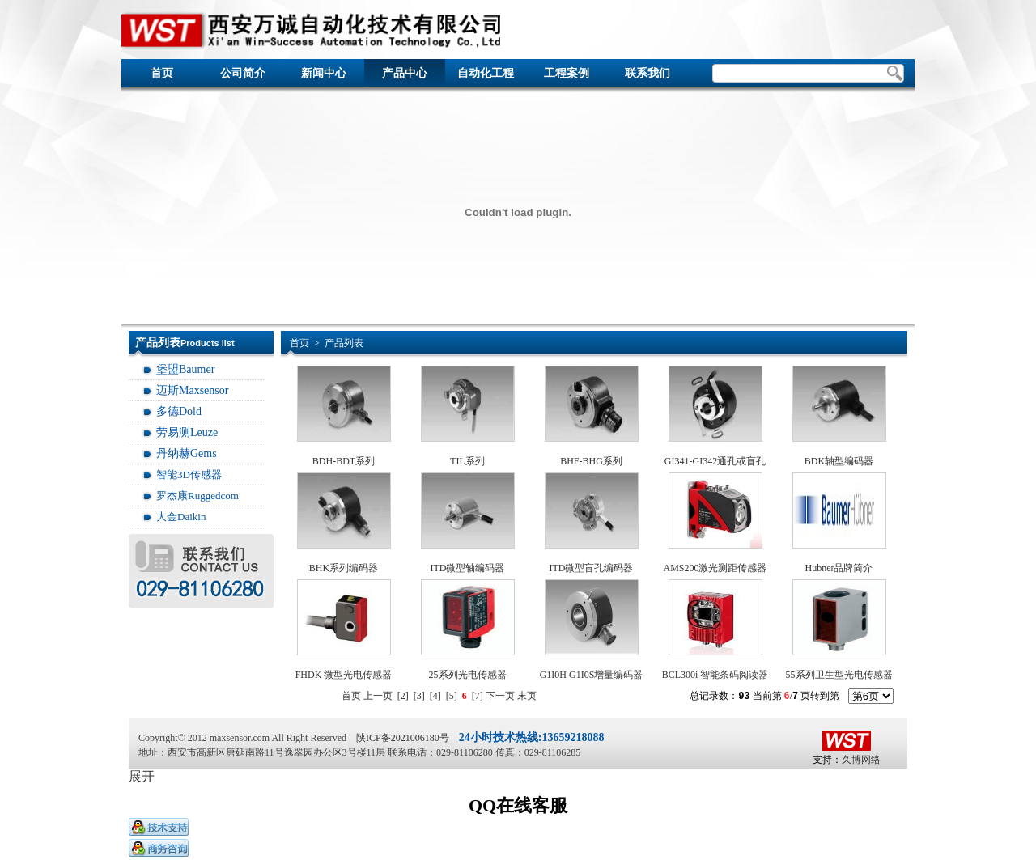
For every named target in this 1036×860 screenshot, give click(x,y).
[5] (451, 695)
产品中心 (404, 73)
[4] (435, 695)
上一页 (378, 695)
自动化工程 (485, 73)
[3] (419, 695)
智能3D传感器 (189, 474)
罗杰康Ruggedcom (197, 495)
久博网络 (861, 759)
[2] (403, 695)
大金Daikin (181, 516)
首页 (162, 73)
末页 (527, 695)
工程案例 (566, 73)
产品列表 (344, 343)
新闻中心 (323, 73)
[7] (477, 695)
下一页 (500, 695)
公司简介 (242, 73)
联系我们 (647, 73)
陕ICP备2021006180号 (402, 737)
